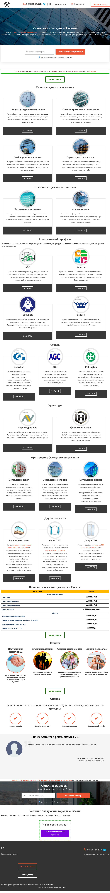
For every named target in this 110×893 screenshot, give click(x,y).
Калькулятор (77, 4)
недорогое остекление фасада (25, 32)
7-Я (2, 848)
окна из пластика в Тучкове (55, 550)
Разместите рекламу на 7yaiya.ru (55, 833)
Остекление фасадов (28, 780)
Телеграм (92, 71)
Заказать (27, 131)
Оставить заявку (100, 4)
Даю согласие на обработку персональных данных (55, 57)
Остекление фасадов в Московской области (55, 780)
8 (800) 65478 (34, 4)
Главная (15, 780)
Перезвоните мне (57, 4)
